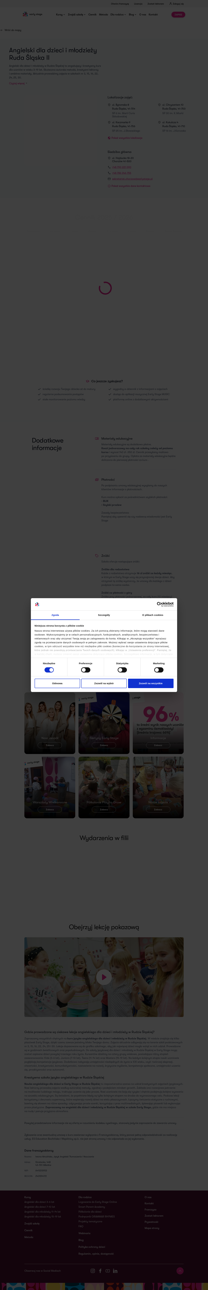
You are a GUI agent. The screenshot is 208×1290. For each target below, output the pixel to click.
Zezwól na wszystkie (151, 683)
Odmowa (57, 683)
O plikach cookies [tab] (152, 615)
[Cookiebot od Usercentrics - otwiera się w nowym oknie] (159, 604)
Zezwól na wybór (104, 683)
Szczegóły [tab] (104, 615)
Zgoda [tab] (55, 615)
